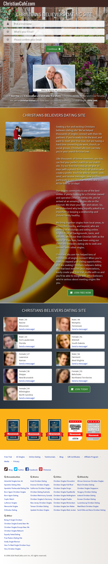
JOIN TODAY (79, 389)
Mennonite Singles (11, 506)
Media (6, 461)
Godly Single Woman (12, 541)
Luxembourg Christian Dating (88, 503)
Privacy (16, 461)
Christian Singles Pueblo (63, 499)
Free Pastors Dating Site (13, 538)
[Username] (58, 24)
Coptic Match (9, 499)
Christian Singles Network (13, 531)
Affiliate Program (91, 457)
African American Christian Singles (90, 481)
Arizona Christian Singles (39, 485)
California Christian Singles (40, 488)
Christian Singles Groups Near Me (16, 527)
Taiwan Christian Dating (39, 506)
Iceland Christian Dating (86, 495)
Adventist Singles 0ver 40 (13, 481)
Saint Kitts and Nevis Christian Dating (91, 510)
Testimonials (50, 457)
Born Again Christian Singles (15, 492)
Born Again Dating (11, 495)
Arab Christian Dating (38, 481)
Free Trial (8, 457)
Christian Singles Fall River (63, 485)
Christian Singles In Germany (41, 499)
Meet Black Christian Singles (87, 506)
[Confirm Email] (58, 39)
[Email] (58, 32)
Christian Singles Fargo (62, 488)
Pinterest (45, 470)
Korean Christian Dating (86, 499)
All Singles (20, 457)
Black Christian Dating (85, 485)
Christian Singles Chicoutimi (64, 481)
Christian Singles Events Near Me (16, 523)
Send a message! (27, 398)
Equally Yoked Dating (12, 534)
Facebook (31, 470)
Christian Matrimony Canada (41, 495)
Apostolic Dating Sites (12, 485)
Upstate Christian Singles (39, 510)
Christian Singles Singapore (87, 488)
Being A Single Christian (13, 520)
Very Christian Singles (12, 549)
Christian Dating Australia (40, 492)
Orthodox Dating (10, 510)
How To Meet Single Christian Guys (17, 545)
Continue (54, 49)
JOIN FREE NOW (80, 292)
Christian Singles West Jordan (65, 510)
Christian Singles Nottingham (65, 495)
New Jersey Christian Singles (41, 503)
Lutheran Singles (10, 503)
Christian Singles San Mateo (64, 506)
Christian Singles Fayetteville (64, 492)
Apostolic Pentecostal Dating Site (16, 488)
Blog (61, 457)
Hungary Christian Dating (87, 492)
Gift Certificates (74, 457)
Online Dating (34, 457)
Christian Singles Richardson (64, 503)
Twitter (19, 470)
